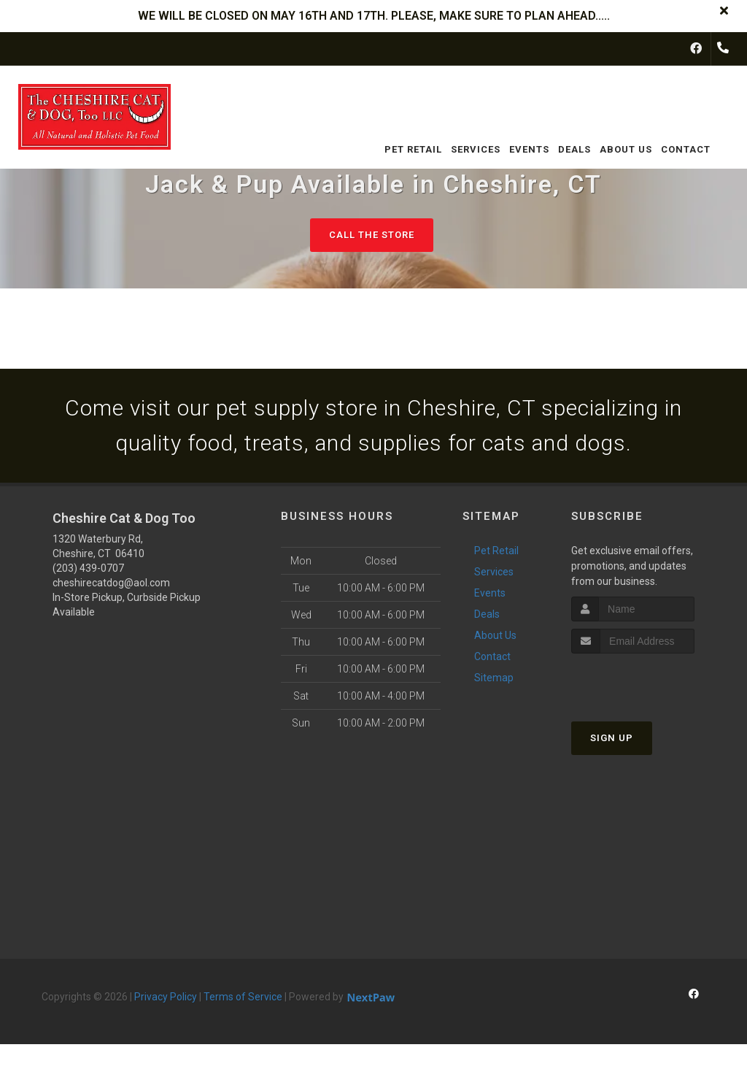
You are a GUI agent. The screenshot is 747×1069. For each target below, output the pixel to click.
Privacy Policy (165, 997)
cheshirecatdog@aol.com (111, 583)
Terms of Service (243, 997)
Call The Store (371, 234)
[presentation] (649, 681)
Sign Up (611, 737)
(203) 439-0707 (88, 568)
